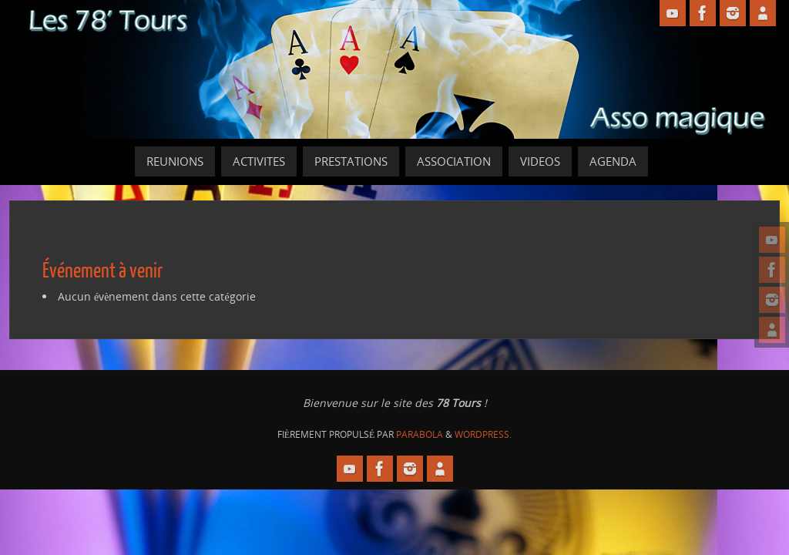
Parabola (419, 434)
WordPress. (483, 434)
